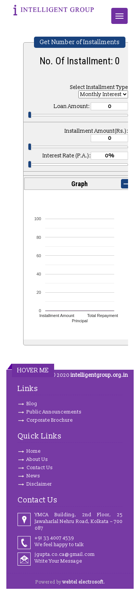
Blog (32, 404)
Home (34, 451)
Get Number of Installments (80, 42)
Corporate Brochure (50, 420)
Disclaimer (39, 484)
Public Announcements (54, 412)
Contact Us (40, 468)
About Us (37, 459)
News (33, 476)
